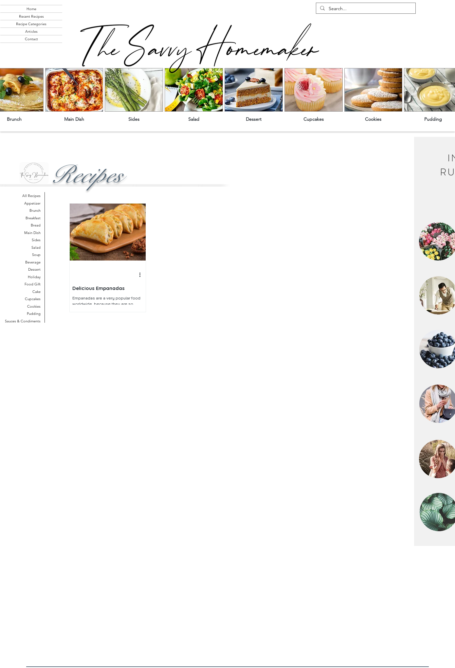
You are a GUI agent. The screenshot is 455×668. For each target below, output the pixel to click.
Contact (31, 39)
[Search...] (365, 9)
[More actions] (142, 275)
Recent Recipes (31, 16)
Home (31, 9)
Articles (31, 31)
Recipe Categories (31, 24)
